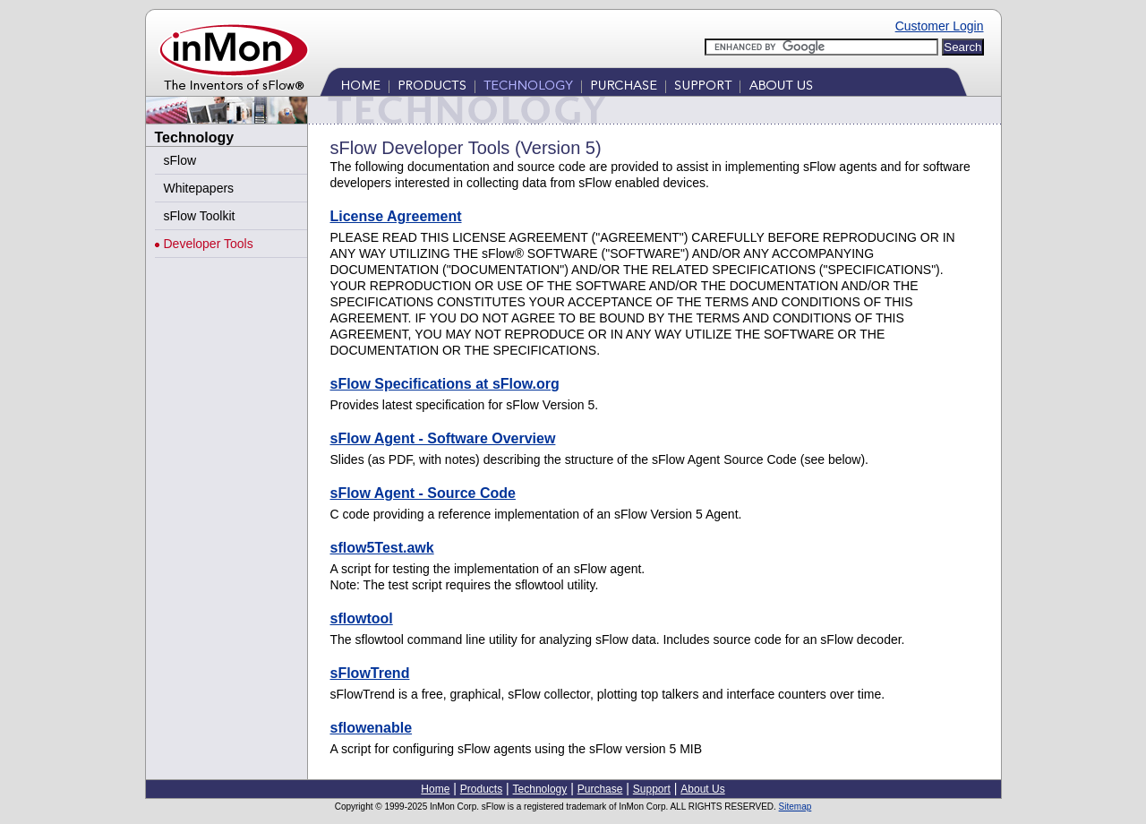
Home (362, 85)
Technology (528, 85)
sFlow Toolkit (199, 216)
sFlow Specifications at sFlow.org (445, 383)
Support (703, 85)
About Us (779, 85)
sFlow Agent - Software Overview (443, 438)
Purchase (624, 85)
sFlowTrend (370, 673)
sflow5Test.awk (382, 547)
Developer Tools (208, 243)
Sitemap (795, 806)
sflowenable (371, 727)
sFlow (180, 160)
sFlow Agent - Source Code (423, 493)
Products (432, 85)
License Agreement (396, 216)
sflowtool (361, 618)
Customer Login (939, 26)
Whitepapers (199, 188)
